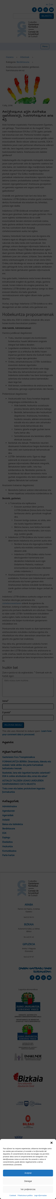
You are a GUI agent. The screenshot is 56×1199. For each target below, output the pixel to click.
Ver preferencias (28, 1189)
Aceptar (28, 1173)
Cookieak (12, 1195)
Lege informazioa (40, 1195)
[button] (51, 1142)
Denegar (28, 1181)
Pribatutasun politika (25, 1195)
